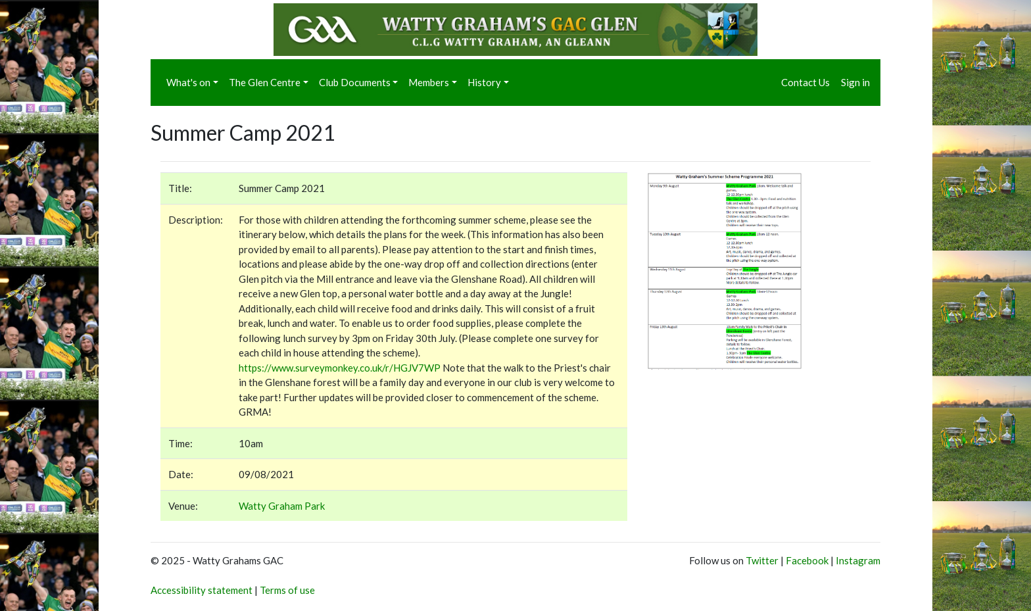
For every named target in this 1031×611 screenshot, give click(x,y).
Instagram (858, 560)
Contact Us (805, 82)
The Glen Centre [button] (264, 82)
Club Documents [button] (355, 82)
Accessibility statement (201, 590)
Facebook (807, 560)
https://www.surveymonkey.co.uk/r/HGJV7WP (340, 368)
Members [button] (428, 82)
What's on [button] (188, 82)
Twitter (762, 560)
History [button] (484, 82)
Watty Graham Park (282, 506)
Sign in (855, 82)
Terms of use (287, 590)
